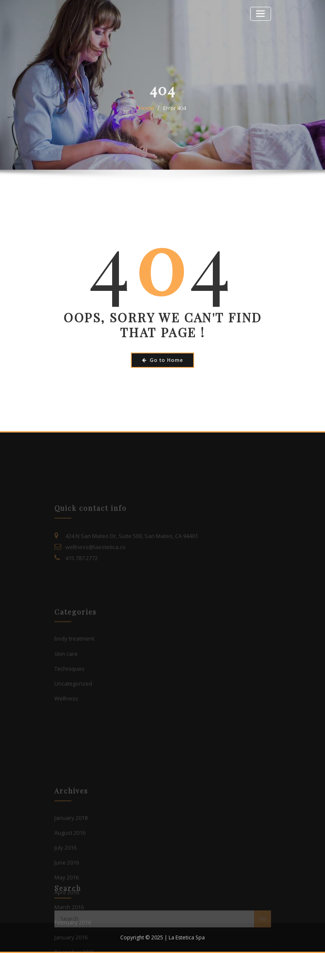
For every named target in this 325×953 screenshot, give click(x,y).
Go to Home (162, 360)
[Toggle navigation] (260, 14)
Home (146, 116)
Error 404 (174, 116)
